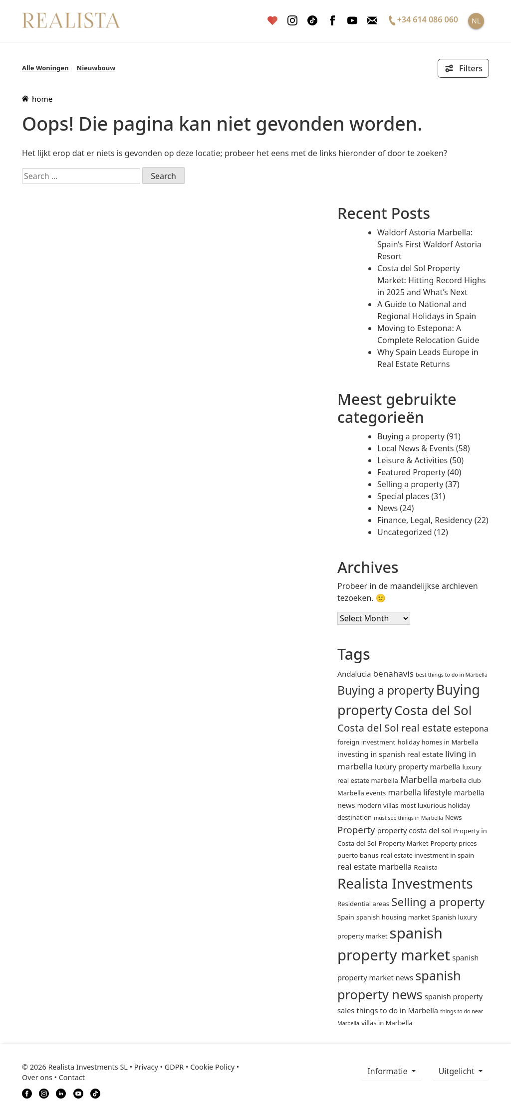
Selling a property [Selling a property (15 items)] (438, 902)
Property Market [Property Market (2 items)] (403, 843)
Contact (72, 1077)
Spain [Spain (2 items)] (345, 917)
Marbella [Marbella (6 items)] (418, 779)
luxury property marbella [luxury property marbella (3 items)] (417, 766)
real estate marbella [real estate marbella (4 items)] (374, 866)
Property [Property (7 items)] (356, 829)
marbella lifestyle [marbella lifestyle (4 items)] (420, 792)
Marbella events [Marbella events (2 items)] (361, 792)
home (37, 99)
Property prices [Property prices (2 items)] (454, 843)
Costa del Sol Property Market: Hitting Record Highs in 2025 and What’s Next (431, 280)
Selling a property (410, 484)
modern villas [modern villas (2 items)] (378, 805)
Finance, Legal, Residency (425, 520)
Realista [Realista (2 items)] (426, 867)
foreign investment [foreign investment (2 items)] (366, 742)
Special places (403, 496)
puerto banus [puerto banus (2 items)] (357, 855)
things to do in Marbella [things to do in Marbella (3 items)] (397, 1010)
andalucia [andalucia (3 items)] (354, 674)
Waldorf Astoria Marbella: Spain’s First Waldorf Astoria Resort (429, 244)
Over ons (37, 1077)
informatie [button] (388, 1071)
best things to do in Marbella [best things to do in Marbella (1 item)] (452, 674)
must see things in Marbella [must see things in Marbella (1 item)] (408, 817)
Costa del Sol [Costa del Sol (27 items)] (433, 710)
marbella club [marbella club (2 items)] (460, 780)
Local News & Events (415, 448)
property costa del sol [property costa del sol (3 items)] (414, 830)
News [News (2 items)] (453, 817)
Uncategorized (404, 532)
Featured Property (411, 472)
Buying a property (411, 436)
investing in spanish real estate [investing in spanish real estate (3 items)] (390, 754)
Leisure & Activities (412, 460)
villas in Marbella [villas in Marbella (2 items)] (386, 1022)
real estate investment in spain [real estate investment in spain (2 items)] (427, 855)
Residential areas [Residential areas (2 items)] (363, 903)
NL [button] (476, 20)
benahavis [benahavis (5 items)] (393, 673)
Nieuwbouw (96, 67)
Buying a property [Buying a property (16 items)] (385, 690)
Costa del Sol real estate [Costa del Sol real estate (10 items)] (394, 728)
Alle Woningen (45, 67)
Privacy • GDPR (159, 1067)
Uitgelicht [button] (458, 1071)
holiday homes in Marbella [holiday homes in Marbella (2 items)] (437, 742)
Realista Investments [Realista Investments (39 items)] (405, 883)
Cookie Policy (212, 1067)
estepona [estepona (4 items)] (471, 728)
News (387, 508)
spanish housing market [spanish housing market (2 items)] (393, 917)
